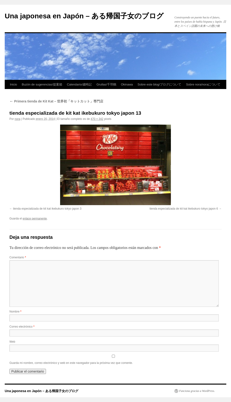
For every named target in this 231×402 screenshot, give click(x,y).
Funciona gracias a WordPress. (197, 391)
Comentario (17, 257)
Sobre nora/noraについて (203, 84)
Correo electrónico (21, 326)
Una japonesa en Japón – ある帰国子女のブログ (84, 16)
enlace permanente (35, 218)
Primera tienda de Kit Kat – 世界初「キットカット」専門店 (56, 101)
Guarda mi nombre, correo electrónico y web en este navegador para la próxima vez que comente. (71, 363)
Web (12, 341)
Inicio (13, 84)
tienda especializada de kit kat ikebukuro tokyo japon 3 (47, 208)
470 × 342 (97, 119)
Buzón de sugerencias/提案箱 (42, 84)
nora (17, 119)
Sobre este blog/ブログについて (160, 84)
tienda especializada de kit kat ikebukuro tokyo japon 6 (183, 208)
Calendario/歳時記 (79, 84)
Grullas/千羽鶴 (106, 84)
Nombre (15, 311)
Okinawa (127, 84)
